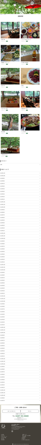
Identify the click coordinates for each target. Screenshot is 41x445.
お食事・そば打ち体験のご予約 (11, 411)
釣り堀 (3, 438)
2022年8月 (2, 275)
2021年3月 (2, 319)
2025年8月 (2, 181)
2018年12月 (2, 390)
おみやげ (3, 435)
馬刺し (22, 85)
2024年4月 (2, 222)
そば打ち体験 (4, 437)
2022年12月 (2, 264)
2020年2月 (2, 353)
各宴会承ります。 (24, 108)
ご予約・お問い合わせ (26, 439)
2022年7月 (2, 277)
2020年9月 (2, 335)
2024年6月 (2, 217)
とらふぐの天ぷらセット (26, 39)
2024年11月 (2, 204)
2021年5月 (2, 314)
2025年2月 (2, 196)
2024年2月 (2, 228)
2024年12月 (2, 201)
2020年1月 (2, 356)
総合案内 (3, 439)
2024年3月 (2, 225)
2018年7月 (2, 400)
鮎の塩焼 (3, 131)
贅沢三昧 (3, 39)
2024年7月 (2, 215)
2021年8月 (2, 306)
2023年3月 (2, 256)
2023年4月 (2, 254)
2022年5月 (2, 283)
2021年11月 (2, 298)
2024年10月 (2, 207)
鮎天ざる (3, 85)
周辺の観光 (24, 436)
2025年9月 (2, 178)
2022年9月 (2, 272)
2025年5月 (2, 188)
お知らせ (23, 438)
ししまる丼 (23, 131)
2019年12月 (2, 358)
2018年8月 (2, 398)
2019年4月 (2, 379)
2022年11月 (2, 267)
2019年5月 (2, 377)
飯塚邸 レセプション (5, 62)
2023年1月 (2, 262)
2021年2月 (2, 322)
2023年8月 (2, 243)
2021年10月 (2, 301)
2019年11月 (2, 361)
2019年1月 (2, 387)
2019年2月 (2, 384)
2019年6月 (2, 374)
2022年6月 (2, 280)
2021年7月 (2, 309)
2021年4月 (2, 317)
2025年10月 (2, 175)
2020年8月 (2, 337)
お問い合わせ (29, 411)
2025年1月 (2, 199)
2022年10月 (2, 269)
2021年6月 (2, 311)
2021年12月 (2, 296)
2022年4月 (2, 285)
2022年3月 (2, 288)
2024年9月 (2, 209)
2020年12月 (2, 327)
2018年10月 (2, 395)
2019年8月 (2, 369)
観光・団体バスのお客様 (26, 435)
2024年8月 (2, 212)
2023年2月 (2, 259)
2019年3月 (2, 382)
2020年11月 (2, 330)
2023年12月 (2, 233)
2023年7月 (2, 246)
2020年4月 (2, 348)
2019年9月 (2, 366)
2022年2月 (2, 290)
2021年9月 (2, 303)
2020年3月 (2, 350)
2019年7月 (2, 371)
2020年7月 (2, 340)
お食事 (3, 434)
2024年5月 (2, 220)
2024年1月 (2, 230)
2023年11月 (2, 235)
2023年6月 (2, 249)
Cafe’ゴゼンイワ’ (4, 436)
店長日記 (23, 437)
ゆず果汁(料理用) (24, 62)
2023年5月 (2, 251)
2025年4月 (2, 191)
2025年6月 (2, 186)
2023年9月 (2, 241)
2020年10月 (2, 332)
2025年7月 (2, 183)
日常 (6, 41)
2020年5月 (2, 345)
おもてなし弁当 (4, 108)
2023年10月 (2, 238)
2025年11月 (2, 173)
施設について (24, 434)
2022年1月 (2, 293)
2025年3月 (2, 194)
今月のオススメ (4, 154)
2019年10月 (2, 364)
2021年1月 (2, 324)
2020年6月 (2, 343)
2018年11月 (2, 392)
